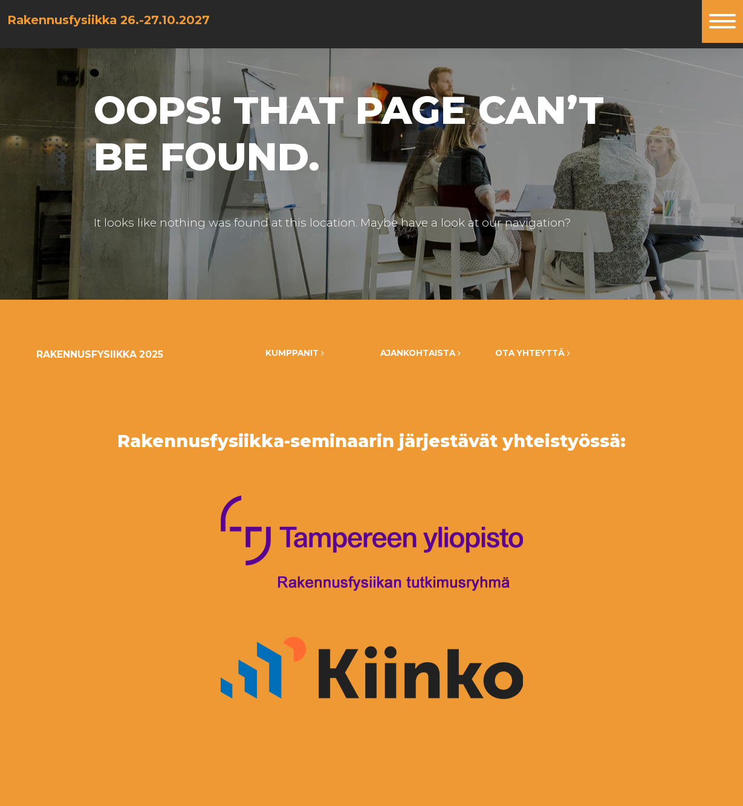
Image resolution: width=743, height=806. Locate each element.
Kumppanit (294, 353)
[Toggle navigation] (722, 21)
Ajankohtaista (420, 353)
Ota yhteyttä (532, 353)
